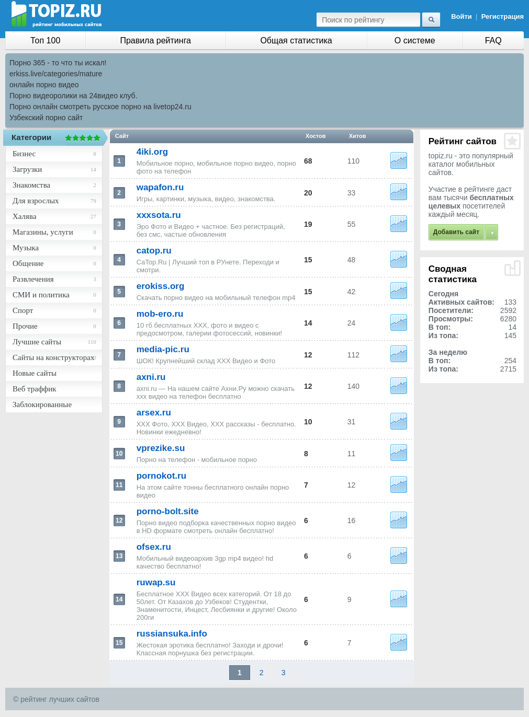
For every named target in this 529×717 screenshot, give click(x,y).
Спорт (23, 310)
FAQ (493, 40)
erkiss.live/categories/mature (55, 74)
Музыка (26, 248)
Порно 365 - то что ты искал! (57, 63)
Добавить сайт (456, 232)
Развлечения (33, 279)
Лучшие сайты (37, 342)
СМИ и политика (41, 295)
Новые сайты (35, 373)
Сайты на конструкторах (53, 357)
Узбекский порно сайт (46, 117)
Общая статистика (296, 40)
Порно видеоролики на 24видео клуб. (73, 95)
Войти (461, 16)
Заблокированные (42, 404)
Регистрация (502, 16)
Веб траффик (35, 389)
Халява (25, 216)
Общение (28, 263)
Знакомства (31, 185)
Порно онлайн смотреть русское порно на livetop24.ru (100, 106)
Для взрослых (36, 200)
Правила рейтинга (155, 40)
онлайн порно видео (43, 84)
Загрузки (27, 169)
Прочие (25, 326)
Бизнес (24, 153)
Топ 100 (45, 40)
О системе (415, 40)
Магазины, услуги (43, 232)
